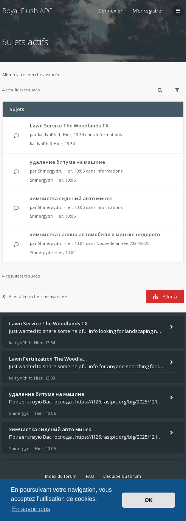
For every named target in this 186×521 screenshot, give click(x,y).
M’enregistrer (148, 10)
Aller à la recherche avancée (31, 74)
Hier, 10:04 (65, 252)
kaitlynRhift (49, 134)
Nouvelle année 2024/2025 (122, 243)
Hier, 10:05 (65, 216)
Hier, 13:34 (64, 143)
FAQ (90, 476)
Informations (109, 134)
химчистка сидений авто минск (71, 198)
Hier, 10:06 (65, 180)
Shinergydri (49, 171)
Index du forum (61, 476)
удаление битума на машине (67, 161)
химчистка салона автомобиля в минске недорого (95, 234)
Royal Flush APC (27, 10)
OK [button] (148, 500)
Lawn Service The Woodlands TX (69, 125)
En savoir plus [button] (31, 509)
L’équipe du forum (122, 476)
